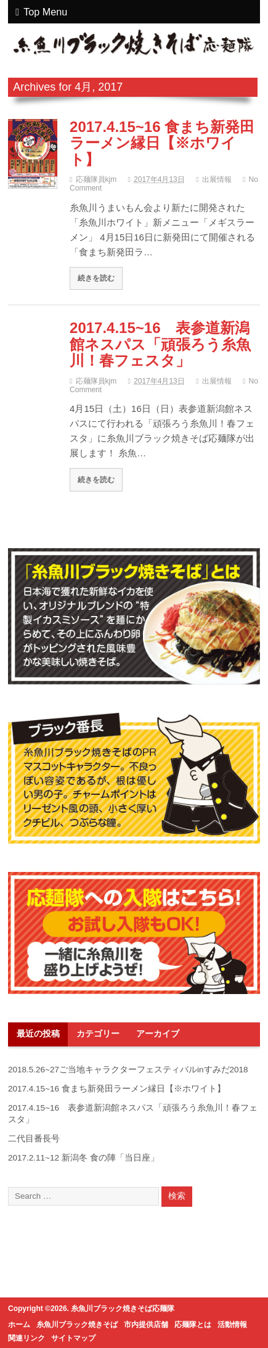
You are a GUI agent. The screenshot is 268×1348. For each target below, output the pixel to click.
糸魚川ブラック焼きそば (77, 1324)
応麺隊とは (192, 1324)
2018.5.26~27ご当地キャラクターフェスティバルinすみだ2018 (128, 1069)
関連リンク (26, 1338)
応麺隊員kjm (96, 179)
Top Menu (41, 11)
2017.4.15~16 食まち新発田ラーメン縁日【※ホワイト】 (162, 143)
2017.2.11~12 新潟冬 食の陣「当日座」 (83, 1157)
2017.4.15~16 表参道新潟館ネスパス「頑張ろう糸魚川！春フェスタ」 (160, 344)
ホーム (19, 1324)
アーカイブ (157, 1033)
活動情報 (232, 1324)
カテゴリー (98, 1033)
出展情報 (217, 179)
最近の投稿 (38, 1033)
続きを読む (96, 278)
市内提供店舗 (146, 1324)
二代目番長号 (34, 1138)
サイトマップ (73, 1338)
